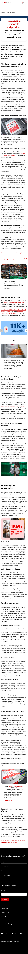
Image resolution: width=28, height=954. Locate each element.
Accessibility (4, 908)
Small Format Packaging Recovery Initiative (13, 407)
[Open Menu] (25, 2)
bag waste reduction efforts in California (12, 312)
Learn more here (9, 800)
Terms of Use (4, 920)
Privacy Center (5, 912)
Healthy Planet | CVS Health (8, 12)
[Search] (22, 2)
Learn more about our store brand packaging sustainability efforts (14, 259)
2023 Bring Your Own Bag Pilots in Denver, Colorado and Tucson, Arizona (13, 309)
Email (3, 891)
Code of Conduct (6, 924)
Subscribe (5, 899)
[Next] (26, 330)
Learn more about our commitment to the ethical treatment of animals (13, 841)
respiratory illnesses (10, 155)
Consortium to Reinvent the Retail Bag (14, 302)
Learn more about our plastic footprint (12, 253)
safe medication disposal (16, 786)
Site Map (3, 916)
